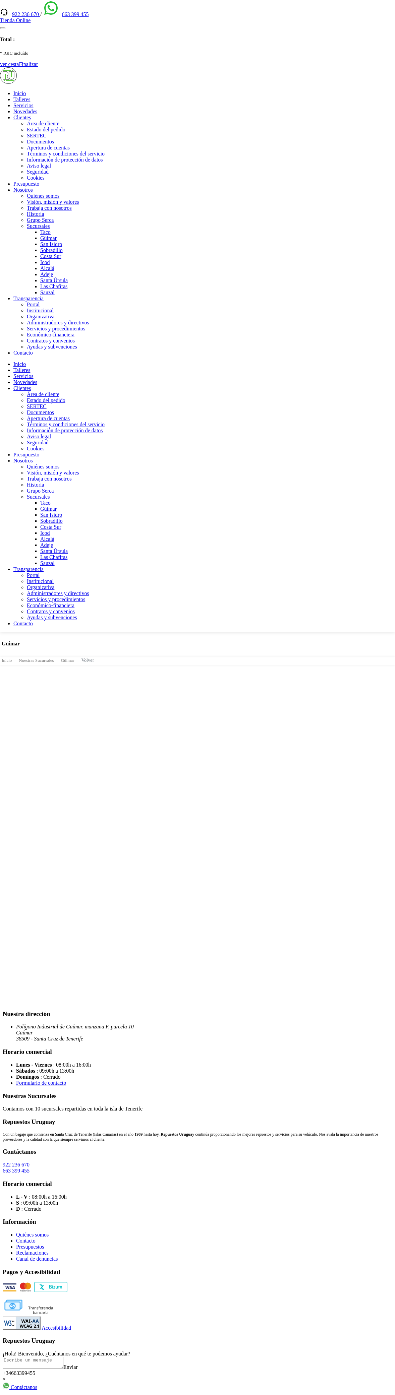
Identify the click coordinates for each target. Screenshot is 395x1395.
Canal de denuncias (37, 1259)
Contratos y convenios (51, 340)
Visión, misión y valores (53, 202)
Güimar (48, 238)
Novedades (25, 111)
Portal (33, 304)
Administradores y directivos (58, 322)
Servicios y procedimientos (56, 328)
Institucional (40, 310)
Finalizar (28, 64)
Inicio (19, 93)
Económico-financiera (50, 334)
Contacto (23, 353)
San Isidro (51, 244)
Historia (35, 214)
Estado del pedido (46, 129)
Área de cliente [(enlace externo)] (43, 123)
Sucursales (38, 226)
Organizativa (40, 316)
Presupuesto (26, 184)
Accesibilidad (37, 1328)
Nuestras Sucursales (36, 660)
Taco (45, 232)
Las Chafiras (53, 286)
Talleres (21, 99)
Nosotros (23, 190)
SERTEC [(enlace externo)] (37, 135)
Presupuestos (30, 1247)
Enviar (77, 1369)
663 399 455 (75, 14)
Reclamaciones (32, 1253)
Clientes (22, 117)
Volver (87, 660)
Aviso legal (39, 166)
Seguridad (38, 172)
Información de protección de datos (65, 160)
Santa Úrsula (54, 280)
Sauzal (47, 292)
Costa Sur (50, 256)
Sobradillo (51, 250)
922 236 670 (26, 14)
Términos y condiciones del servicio (66, 153)
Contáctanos (20, 1389)
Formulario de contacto (41, 1083)
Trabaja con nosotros (49, 208)
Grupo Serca (40, 220)
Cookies (35, 178)
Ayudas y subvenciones (52, 347)
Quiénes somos (43, 196)
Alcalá (47, 268)
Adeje (46, 274)
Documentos (40, 141)
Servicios (23, 105)
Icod (45, 262)
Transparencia (28, 298)
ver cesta (9, 64)
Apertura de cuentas (48, 147)
